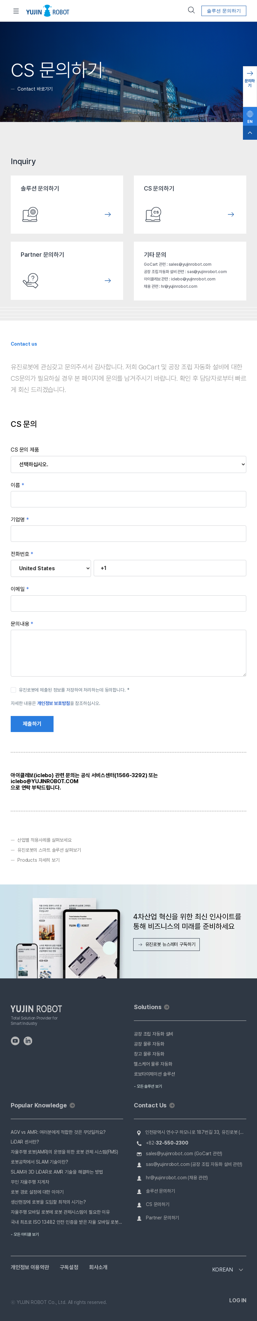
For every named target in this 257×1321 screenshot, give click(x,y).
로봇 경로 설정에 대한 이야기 (37, 1192)
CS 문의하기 (157, 1204)
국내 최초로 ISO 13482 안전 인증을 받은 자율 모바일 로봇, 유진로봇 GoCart (67, 1222)
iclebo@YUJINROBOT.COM (44, 781)
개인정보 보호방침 (53, 703)
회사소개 (98, 1268)
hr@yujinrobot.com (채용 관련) (177, 1177)
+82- (167, 1143)
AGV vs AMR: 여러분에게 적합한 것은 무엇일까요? (58, 1132)
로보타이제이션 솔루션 (154, 1074)
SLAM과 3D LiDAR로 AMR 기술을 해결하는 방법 (57, 1172)
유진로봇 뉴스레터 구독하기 (166, 944)
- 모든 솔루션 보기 (148, 1086)
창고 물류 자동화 (149, 1054)
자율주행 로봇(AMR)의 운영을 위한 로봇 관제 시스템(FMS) (64, 1152)
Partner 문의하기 (162, 1217)
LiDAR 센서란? (25, 1142)
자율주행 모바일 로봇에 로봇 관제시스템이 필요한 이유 (60, 1212)
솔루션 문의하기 (224, 10)
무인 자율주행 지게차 (30, 1182)
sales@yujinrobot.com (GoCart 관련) (184, 1153)
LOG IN (237, 1301)
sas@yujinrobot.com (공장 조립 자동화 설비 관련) (194, 1164)
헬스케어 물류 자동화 (153, 1064)
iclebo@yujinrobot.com (193, 279)
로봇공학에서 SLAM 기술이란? (39, 1162)
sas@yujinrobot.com (207, 271)
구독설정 (69, 1268)
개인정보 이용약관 (30, 1268)
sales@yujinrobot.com (190, 264)
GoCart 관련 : (156, 264)
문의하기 (250, 83)
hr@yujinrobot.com (179, 286)
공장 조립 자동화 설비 (153, 1034)
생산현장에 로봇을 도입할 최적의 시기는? (48, 1202)
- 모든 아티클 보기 (25, 1234)
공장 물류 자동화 (149, 1044)
